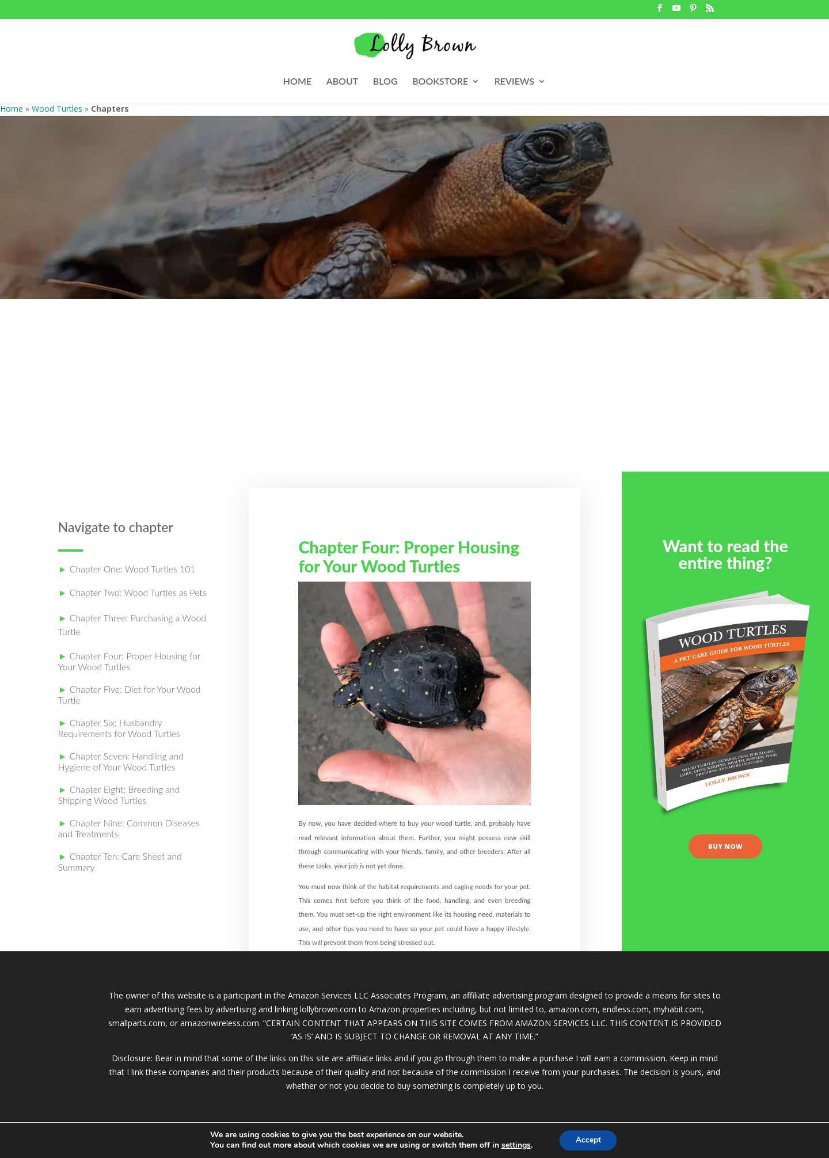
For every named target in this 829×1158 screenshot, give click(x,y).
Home (11, 108)
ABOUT (342, 81)
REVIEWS (515, 81)
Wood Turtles (57, 108)
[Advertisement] (414, 385)
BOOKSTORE (440, 81)
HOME (297, 81)
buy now (726, 849)
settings (514, 1145)
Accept (588, 1139)
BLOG (385, 81)
